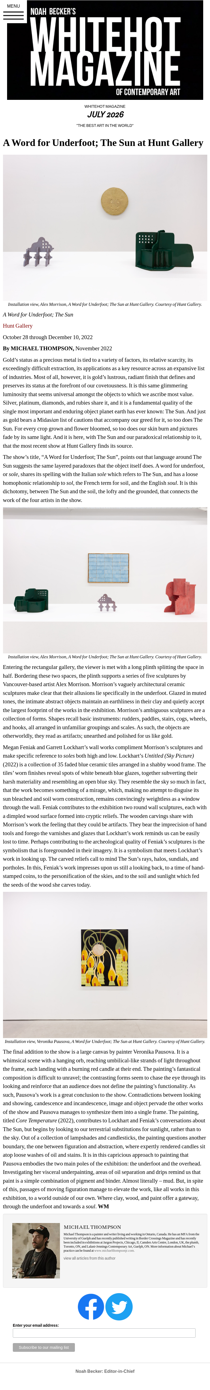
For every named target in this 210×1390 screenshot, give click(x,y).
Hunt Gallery (18, 325)
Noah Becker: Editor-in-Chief (105, 1371)
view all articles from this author (89, 1258)
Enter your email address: (36, 1325)
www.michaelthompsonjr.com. (114, 1251)
